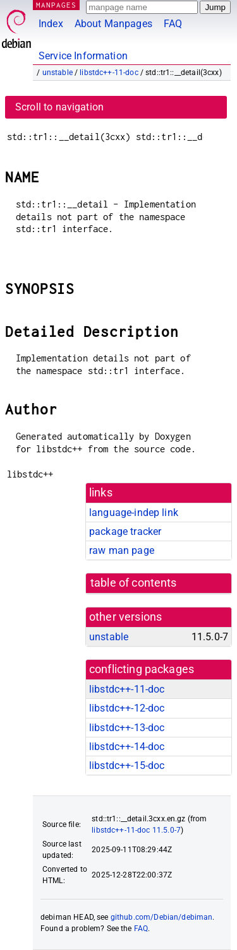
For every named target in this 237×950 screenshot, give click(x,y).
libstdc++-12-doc (126, 708)
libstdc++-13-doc (126, 728)
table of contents (133, 583)
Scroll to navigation (59, 107)
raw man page (121, 550)
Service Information (83, 56)
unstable (57, 72)
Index (51, 24)
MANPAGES (56, 5)
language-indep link (133, 513)
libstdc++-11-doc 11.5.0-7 (136, 830)
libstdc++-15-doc (126, 765)
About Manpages (113, 24)
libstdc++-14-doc (126, 747)
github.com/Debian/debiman (162, 917)
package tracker (125, 531)
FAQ (173, 24)
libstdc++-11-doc (109, 72)
